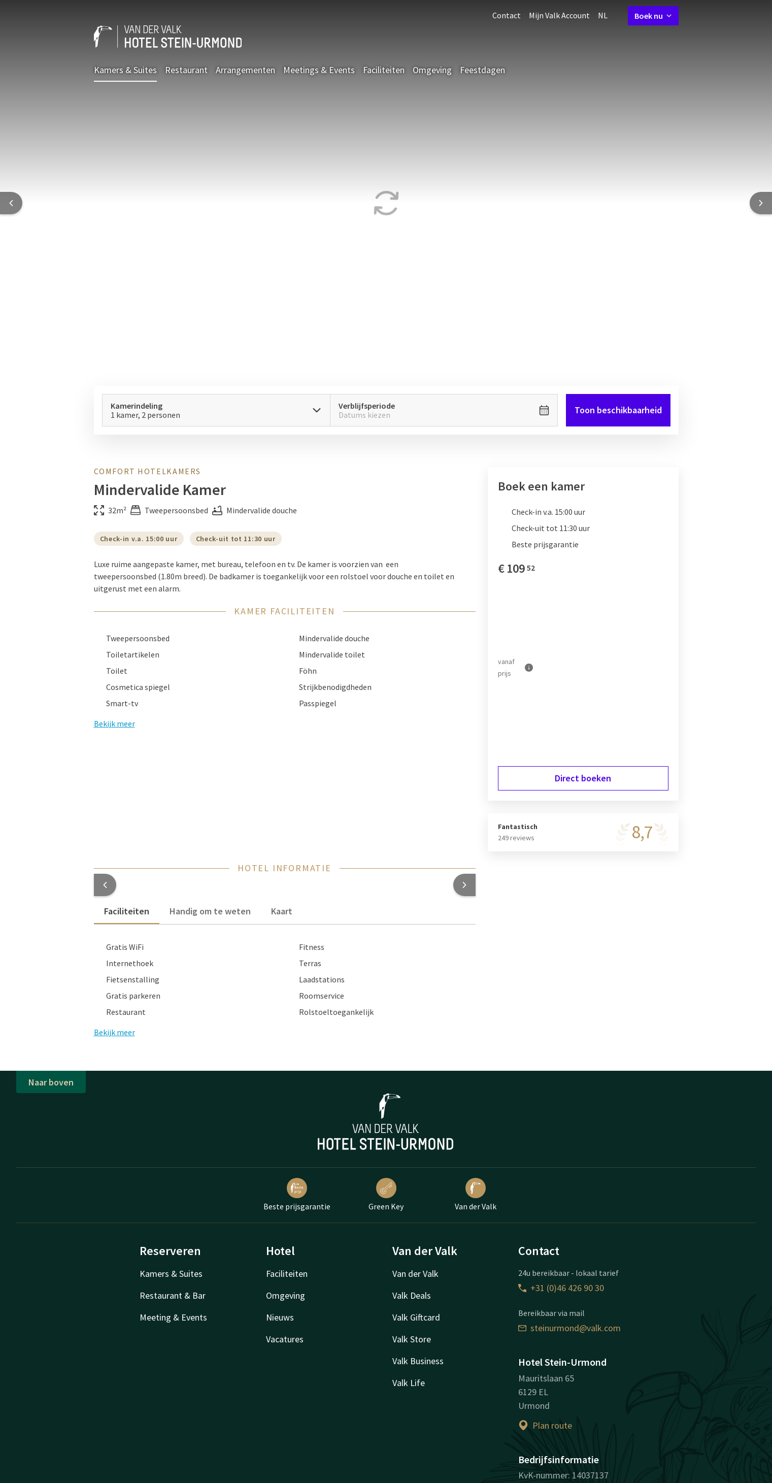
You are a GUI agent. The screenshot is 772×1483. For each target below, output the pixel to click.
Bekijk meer (114, 1032)
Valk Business (418, 1361)
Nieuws (280, 1317)
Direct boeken (583, 778)
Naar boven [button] (51, 1082)
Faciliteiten (384, 70)
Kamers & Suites (125, 70)
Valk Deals (411, 1295)
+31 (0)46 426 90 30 (561, 1288)
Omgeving (432, 70)
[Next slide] (761, 203)
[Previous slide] (11, 203)
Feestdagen (482, 70)
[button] (105, 885)
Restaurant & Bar (173, 1295)
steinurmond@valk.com (569, 1328)
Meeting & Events (173, 1317)
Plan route (545, 1425)
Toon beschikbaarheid (618, 410)
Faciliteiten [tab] (126, 911)
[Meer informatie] (529, 667)
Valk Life (408, 1383)
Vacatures (285, 1339)
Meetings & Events (319, 70)
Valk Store (411, 1339)
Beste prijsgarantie (296, 1194)
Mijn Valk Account (559, 15)
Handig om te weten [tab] (210, 911)
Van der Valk (475, 1194)
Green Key (386, 1194)
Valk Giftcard (416, 1317)
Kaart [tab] (281, 911)
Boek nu (653, 16)
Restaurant (186, 70)
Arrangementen (245, 70)
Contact (506, 15)
